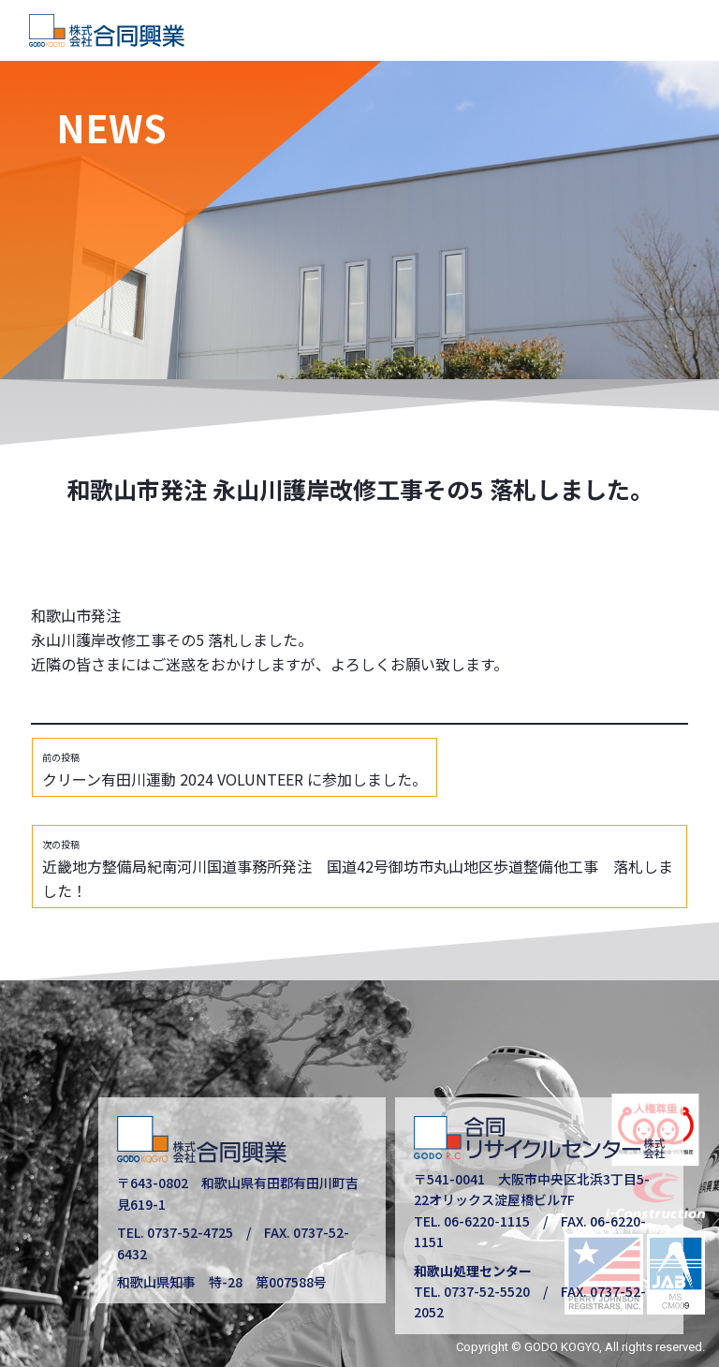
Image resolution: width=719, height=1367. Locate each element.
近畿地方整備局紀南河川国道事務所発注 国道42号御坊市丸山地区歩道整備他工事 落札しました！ (357, 869)
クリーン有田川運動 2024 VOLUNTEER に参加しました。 (234, 770)
